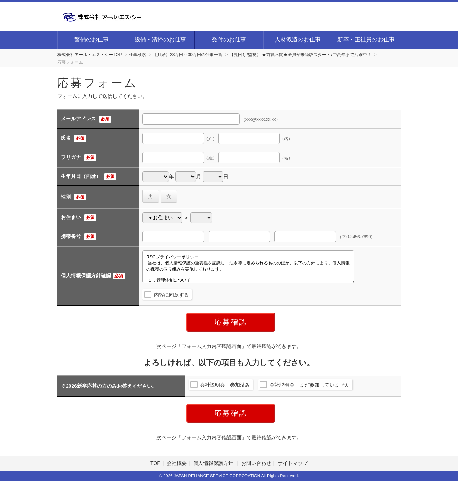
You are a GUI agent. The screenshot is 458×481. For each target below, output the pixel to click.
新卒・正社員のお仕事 (366, 39)
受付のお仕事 (229, 39)
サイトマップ (293, 463)
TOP (155, 463)
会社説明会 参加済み (225, 385)
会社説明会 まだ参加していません (309, 385)
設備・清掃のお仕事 (160, 39)
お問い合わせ (256, 463)
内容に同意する (171, 295)
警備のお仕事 (91, 39)
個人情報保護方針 (214, 463)
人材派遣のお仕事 (298, 39)
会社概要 (177, 463)
